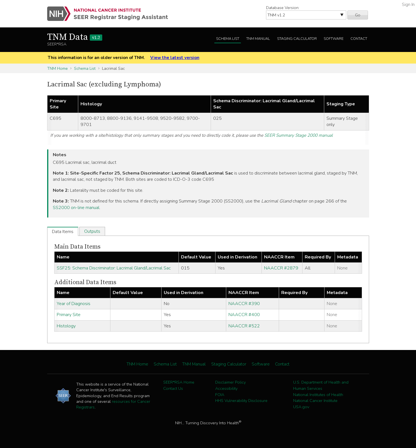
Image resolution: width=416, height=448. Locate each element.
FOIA (219, 394)
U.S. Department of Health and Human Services (321, 385)
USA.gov (301, 407)
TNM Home (57, 68)
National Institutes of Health (318, 394)
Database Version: (282, 7)
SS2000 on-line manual (76, 208)
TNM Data (74, 37)
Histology (66, 326)
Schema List (227, 38)
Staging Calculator (297, 38)
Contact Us (173, 388)
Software (333, 38)
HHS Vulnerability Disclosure (241, 400)
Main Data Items (77, 247)
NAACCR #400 (244, 315)
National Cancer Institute (315, 400)
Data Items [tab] (62, 232)
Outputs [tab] (92, 231)
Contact (358, 38)
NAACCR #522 (244, 326)
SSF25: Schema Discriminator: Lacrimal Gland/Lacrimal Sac (114, 268)
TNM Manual (258, 38)
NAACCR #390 (244, 304)
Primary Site (68, 315)
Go (357, 15)
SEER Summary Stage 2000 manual (298, 135)
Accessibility (226, 388)
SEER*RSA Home (178, 382)
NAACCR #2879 (281, 268)
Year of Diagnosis (73, 304)
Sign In (408, 4)
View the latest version (174, 57)
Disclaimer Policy (230, 382)
